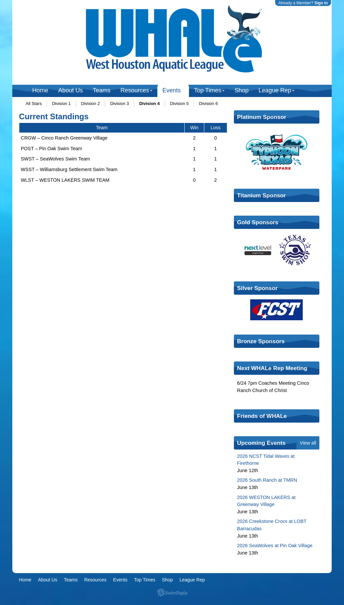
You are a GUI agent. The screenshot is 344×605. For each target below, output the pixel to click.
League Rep (274, 90)
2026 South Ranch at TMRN (267, 480)
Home (40, 90)
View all (308, 443)
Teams (101, 90)
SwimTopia (172, 592)
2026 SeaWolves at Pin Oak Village (275, 545)
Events (171, 90)
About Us (70, 90)
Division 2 (90, 103)
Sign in (321, 3)
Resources (134, 90)
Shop (242, 90)
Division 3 (119, 103)
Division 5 (179, 103)
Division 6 (208, 103)
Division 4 (149, 103)
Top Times (207, 90)
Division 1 (61, 103)
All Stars (34, 103)
